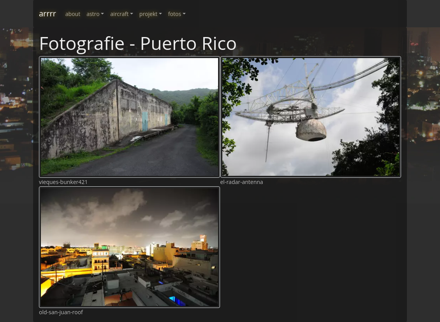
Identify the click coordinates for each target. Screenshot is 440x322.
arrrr (47, 13)
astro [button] (93, 14)
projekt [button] (148, 14)
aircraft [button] (119, 14)
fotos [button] (174, 14)
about (72, 14)
